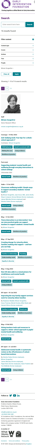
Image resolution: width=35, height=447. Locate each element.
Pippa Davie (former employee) (10, 364)
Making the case (7, 151)
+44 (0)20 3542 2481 (7, 414)
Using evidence (20, 151)
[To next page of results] (11, 88)
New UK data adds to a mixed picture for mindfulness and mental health (16, 273)
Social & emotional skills (22, 147)
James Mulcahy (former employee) (12, 199)
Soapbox (29, 444)
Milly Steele (24, 303)
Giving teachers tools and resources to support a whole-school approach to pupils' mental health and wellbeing (17, 329)
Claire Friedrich (25, 364)
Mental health (6, 176)
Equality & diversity (8, 261)
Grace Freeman (6, 303)
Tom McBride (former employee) (11, 366)
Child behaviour (7, 147)
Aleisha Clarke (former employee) (11, 201)
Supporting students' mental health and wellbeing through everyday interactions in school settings (17, 167)
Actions (17, 54)
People (17, 63)
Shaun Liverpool (6, 197)
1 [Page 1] (2, 88)
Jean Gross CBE (20, 195)
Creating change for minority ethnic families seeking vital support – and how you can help (16, 244)
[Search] (29, 24)
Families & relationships (9, 254)
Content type (17, 46)
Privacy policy (25, 441)
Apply (17, 74)
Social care (23, 309)
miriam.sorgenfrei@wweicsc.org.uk (12, 126)
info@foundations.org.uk (9, 412)
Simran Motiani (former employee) (22, 197)
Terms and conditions (14, 441)
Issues (17, 50)
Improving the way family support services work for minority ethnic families (17, 297)
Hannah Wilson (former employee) (11, 305)
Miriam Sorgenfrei (8, 120)
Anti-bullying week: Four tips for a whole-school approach (16, 139)
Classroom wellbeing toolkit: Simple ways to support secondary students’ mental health (17, 189)
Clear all (6, 74)
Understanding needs (8, 257)
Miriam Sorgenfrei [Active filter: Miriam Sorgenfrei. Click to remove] (7, 68)
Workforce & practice (8, 154)
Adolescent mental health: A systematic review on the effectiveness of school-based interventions (16, 352)
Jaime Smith (29, 195)
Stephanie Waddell (8, 301)
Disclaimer (4, 441)
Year (17, 59)
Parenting (23, 254)
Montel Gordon (16, 303)
